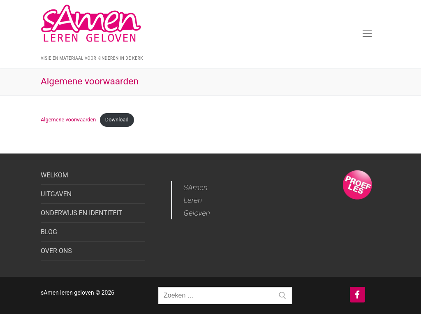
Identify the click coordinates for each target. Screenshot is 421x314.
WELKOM (54, 175)
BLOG (49, 232)
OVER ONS (56, 251)
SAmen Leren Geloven (196, 200)
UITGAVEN (56, 194)
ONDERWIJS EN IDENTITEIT (81, 213)
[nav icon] (367, 34)
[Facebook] (357, 294)
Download (117, 119)
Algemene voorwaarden (68, 119)
